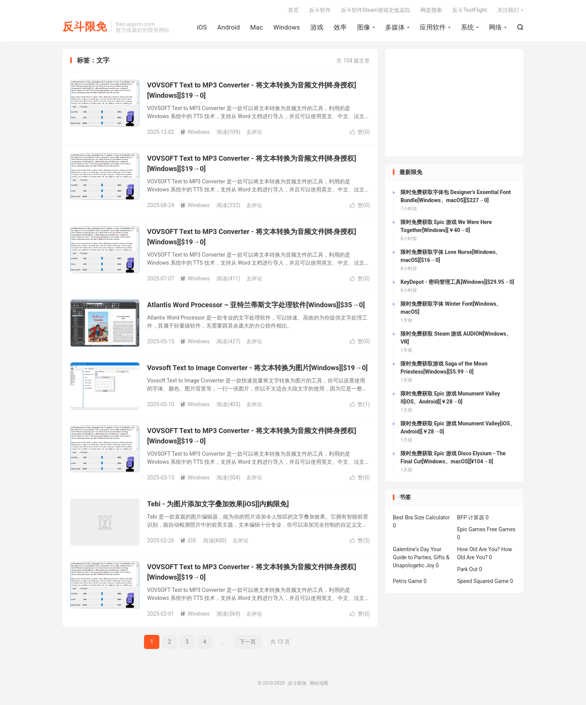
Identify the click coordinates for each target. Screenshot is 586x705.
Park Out (467, 569)
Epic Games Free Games (486, 529)
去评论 (254, 132)
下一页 (248, 642)
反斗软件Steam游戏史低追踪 (375, 10)
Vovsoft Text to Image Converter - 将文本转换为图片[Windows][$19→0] (257, 368)
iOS (202, 27)
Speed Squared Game (482, 581)
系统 (467, 27)
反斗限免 (85, 27)
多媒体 (395, 27)
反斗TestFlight (469, 10)
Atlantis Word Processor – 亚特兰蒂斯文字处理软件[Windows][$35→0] (256, 305)
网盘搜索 (431, 10)
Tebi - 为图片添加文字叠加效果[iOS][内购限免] (218, 504)
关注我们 (508, 10)
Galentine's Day (411, 549)
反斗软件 (320, 10)
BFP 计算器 (470, 517)
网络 (495, 27)
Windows (286, 27)
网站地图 (319, 683)
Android (228, 27)
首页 (293, 10)
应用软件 (433, 27)
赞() (360, 132)
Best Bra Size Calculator (421, 517)
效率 (340, 27)
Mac (256, 27)
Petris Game (407, 581)
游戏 (316, 27)
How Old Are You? (478, 549)
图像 (363, 27)
